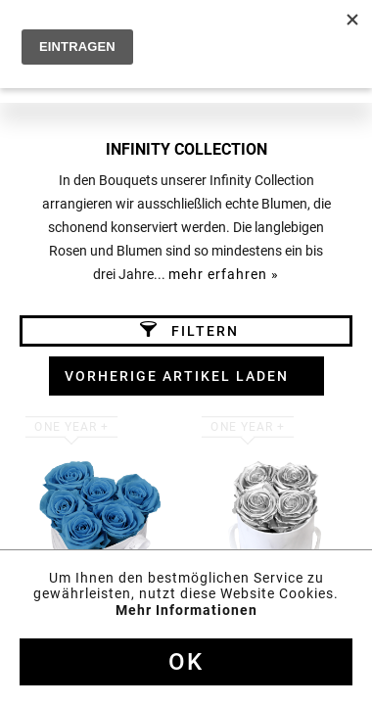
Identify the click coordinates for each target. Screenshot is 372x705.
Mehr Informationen (186, 610)
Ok (186, 662)
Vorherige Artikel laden (177, 376)
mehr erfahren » (223, 274)
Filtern (189, 330)
